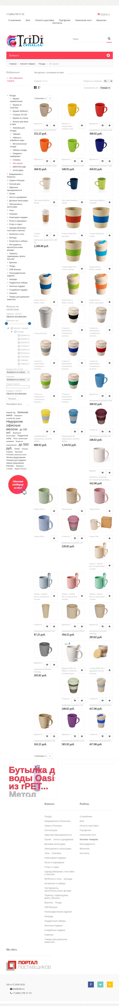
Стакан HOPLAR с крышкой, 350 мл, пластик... (97, 670)
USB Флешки (15, 269)
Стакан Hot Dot (40, 333)
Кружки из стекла (20, 118)
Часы (11, 210)
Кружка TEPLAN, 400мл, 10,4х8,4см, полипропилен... (69, 670)
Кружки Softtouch (20, 111)
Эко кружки (18, 163)
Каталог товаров (27, 64)
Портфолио (65, 20)
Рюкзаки (10, 466)
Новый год (10, 412)
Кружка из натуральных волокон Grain (67, 126)
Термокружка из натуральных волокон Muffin (43, 438)
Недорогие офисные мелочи (14, 425)
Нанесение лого (83, 20)
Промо (12, 193)
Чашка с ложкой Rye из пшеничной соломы (97, 566)
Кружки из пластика (27, 339)
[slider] (6, 323)
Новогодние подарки (18, 217)
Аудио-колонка (20, 468)
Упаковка (13, 213)
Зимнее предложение (15, 463)
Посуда (42, 64)
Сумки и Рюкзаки (17, 180)
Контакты (57, 22)
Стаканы (16, 159)
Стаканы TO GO (20, 114)
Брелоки (13, 262)
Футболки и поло (16, 234)
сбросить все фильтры (16, 316)
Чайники (16, 134)
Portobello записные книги (16, 454)
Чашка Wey (94, 536)
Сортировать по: (91, 88)
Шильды (13, 237)
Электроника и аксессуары (57, 848)
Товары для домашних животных (55, 940)
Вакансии (101, 20)
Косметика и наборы (18, 241)
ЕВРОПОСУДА (19, 167)
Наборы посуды (20, 150)
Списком (39, 87)
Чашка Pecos (39, 509)
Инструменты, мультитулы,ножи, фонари (15, 247)
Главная (13, 64)
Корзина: (104, 14)
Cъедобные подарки (18, 289)
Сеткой (35, 87)
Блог (28, 20)
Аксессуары (18, 170)
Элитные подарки (17, 286)
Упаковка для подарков (16, 460)
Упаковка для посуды (28, 356)
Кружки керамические (28, 335)
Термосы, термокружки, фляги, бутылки (16, 256)
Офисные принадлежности (58, 834)
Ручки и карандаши (18, 221)
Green (17, 449)
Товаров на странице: (93, 81)
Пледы (12, 266)
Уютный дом (14, 184)
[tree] (18, 346)
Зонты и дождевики (18, 197)
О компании (14, 20)
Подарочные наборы (18, 282)
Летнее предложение (16, 457)
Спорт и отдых (15, 224)
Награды (13, 279)
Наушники (19, 452)
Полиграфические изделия (58, 911)
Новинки (13, 293)
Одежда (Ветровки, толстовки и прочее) (59, 872)
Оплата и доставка (44, 20)
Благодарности (87, 843)
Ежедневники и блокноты (57, 820)
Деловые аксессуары (18, 200)
